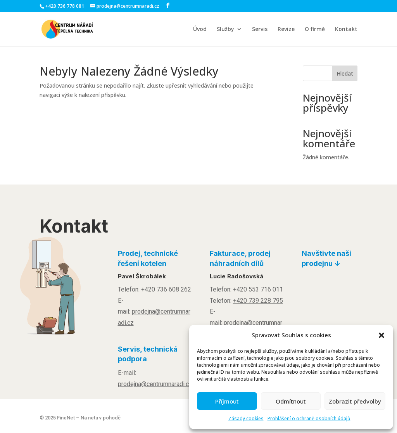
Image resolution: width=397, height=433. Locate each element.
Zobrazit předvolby (355, 401)
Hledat (345, 73)
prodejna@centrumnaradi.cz (155, 384)
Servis (260, 29)
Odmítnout (291, 401)
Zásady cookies (246, 418)
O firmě (315, 29)
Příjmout (227, 401)
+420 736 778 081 (64, 6)
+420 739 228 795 (258, 300)
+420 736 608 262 (166, 289)
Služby (225, 29)
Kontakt (346, 29)
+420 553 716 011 (258, 289)
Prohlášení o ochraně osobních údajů (309, 418)
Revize (286, 29)
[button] (381, 335)
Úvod (200, 29)
